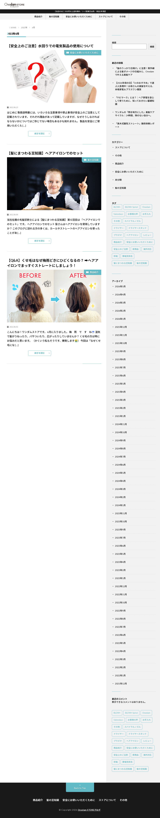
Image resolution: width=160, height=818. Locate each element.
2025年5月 (120, 383)
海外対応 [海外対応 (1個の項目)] (147, 249)
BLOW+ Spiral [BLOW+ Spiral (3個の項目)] (131, 207)
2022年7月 (120, 627)
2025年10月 (121, 343)
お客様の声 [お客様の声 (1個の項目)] (133, 214)
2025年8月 (120, 359)
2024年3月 (120, 489)
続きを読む (40, 133)
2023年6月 (120, 545)
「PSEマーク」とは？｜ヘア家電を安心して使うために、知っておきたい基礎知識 (134, 100)
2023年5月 (120, 554)
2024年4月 (120, 481)
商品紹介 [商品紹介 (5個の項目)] (118, 242)
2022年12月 (121, 586)
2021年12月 (121, 683)
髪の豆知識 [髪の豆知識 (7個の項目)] (142, 263)
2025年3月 (120, 400)
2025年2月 (120, 408)
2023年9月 (120, 529)
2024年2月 (120, 497)
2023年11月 (121, 513)
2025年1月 (120, 416)
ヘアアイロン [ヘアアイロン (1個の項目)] (132, 235)
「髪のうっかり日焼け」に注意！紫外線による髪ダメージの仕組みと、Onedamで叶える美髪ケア (134, 71)
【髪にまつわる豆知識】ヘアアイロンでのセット (45, 153)
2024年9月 (120, 440)
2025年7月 (120, 367)
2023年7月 (120, 537)
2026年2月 (120, 310)
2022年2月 (120, 667)
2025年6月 (120, 375)
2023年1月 (120, 578)
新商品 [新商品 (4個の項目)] (135, 249)
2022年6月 (120, 635)
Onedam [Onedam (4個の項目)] (146, 207)
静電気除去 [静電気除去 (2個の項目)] (127, 256)
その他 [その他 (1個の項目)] (117, 221)
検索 (114, 42)
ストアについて (106, 16)
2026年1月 (120, 319)
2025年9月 (120, 351)
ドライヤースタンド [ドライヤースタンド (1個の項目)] (137, 228)
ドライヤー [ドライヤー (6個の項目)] (119, 228)
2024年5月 (120, 473)
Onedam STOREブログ (89, 810)
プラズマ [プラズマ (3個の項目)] (118, 235)
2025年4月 (120, 391)
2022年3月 (120, 659)
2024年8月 (120, 448)
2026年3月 (120, 302)
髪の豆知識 (54, 16)
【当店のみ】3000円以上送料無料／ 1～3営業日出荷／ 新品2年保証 (80, 11)
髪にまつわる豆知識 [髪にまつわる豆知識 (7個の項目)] (123, 263)
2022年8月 (120, 618)
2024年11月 (121, 424)
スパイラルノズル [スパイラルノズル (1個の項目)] (132, 221)
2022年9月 (120, 610)
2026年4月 (120, 294)
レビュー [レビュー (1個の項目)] (147, 235)
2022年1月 (120, 675)
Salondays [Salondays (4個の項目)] (118, 214)
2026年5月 (120, 286)
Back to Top (80, 788)
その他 (122, 16)
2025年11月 (121, 335)
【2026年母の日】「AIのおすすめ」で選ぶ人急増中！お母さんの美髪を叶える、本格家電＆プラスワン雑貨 (134, 86)
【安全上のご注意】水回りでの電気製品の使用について (50, 46)
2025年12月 (121, 327)
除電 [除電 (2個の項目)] (116, 256)
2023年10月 (121, 521)
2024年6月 (120, 464)
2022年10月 (121, 602)
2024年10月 (121, 432)
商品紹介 (38, 16)
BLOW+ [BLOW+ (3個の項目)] (117, 207)
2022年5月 (120, 643)
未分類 (118, 179)
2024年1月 (120, 505)
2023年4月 (120, 562)
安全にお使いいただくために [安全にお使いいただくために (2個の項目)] (139, 242)
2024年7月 (120, 456)
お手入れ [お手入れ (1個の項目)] (146, 214)
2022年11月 (121, 594)
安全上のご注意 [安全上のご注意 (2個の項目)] (121, 249)
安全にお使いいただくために (79, 16)
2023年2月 (120, 570)
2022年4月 (120, 651)
